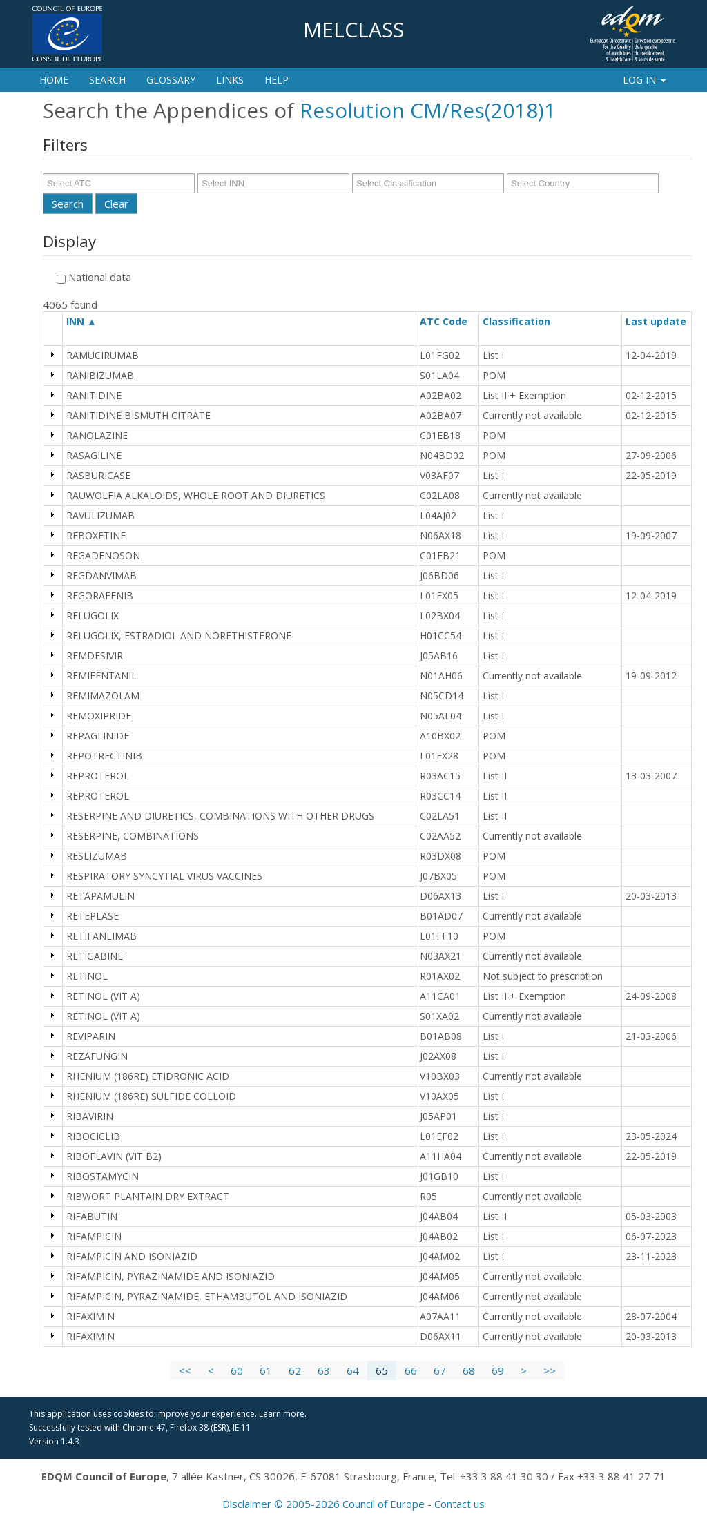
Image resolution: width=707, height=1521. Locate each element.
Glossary (170, 79)
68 (469, 1370)
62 (295, 1370)
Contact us (459, 1504)
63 (324, 1370)
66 (411, 1370)
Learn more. (283, 1414)
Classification (523, 321)
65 (382, 1370)
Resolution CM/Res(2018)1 (428, 110)
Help (276, 79)
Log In (645, 79)
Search (107, 79)
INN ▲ (81, 321)
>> (549, 1370)
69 (498, 1370)
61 (266, 1370)
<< (185, 1370)
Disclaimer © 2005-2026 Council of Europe (323, 1504)
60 (237, 1370)
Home (53, 79)
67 (440, 1370)
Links (230, 79)
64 (353, 1370)
